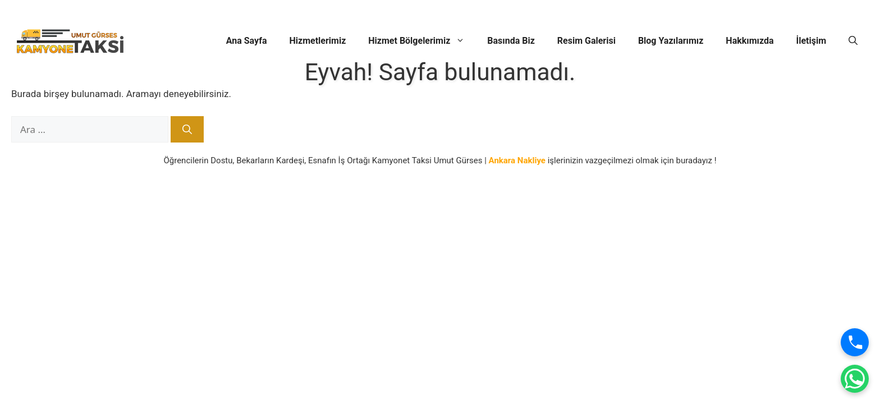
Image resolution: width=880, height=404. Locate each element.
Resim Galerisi (586, 40)
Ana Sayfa (246, 40)
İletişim (811, 40)
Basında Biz (510, 40)
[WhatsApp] (855, 379)
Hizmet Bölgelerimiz (422, 41)
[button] (853, 41)
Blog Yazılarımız (670, 40)
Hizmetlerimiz (318, 40)
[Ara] (187, 129)
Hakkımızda (749, 40)
